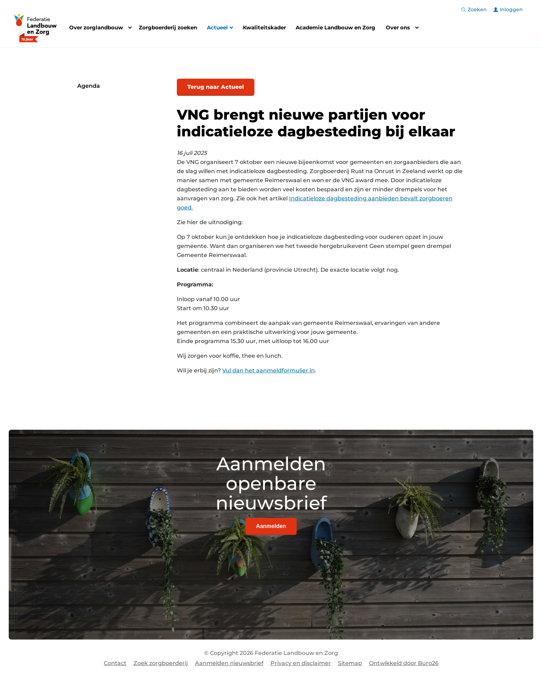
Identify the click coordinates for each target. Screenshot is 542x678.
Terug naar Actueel (215, 87)
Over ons (398, 27)
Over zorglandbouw (96, 27)
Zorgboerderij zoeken (168, 27)
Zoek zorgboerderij (160, 663)
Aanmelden (271, 526)
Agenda (88, 86)
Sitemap (350, 663)
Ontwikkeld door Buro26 (404, 663)
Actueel (220, 28)
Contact (115, 663)
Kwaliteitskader (264, 27)
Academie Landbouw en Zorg (335, 27)
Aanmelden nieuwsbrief (229, 663)
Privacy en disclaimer (300, 663)
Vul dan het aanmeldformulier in (268, 370)
